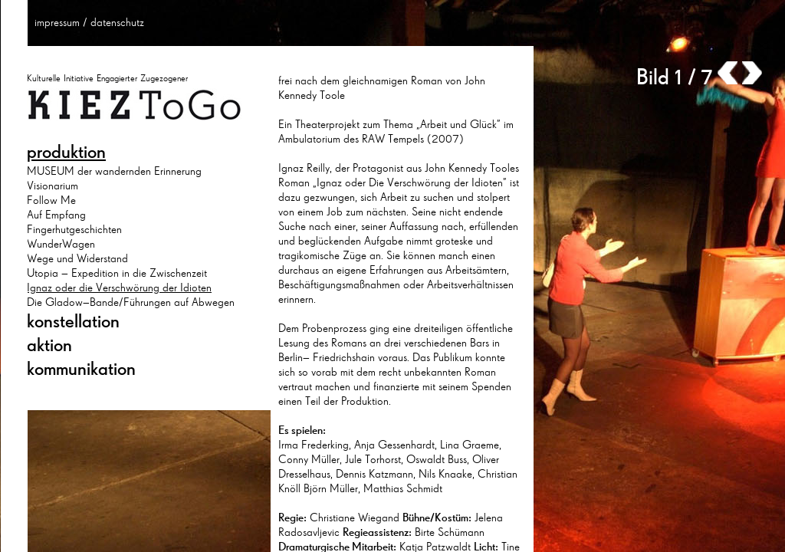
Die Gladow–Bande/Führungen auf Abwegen (131, 302)
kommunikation (81, 369)
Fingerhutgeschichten (74, 229)
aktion (49, 345)
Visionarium (52, 185)
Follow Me (51, 200)
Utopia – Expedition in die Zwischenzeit (117, 273)
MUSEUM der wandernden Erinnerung (114, 171)
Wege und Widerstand (77, 258)
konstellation (73, 321)
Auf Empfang (56, 215)
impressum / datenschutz (89, 22)
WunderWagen (61, 244)
